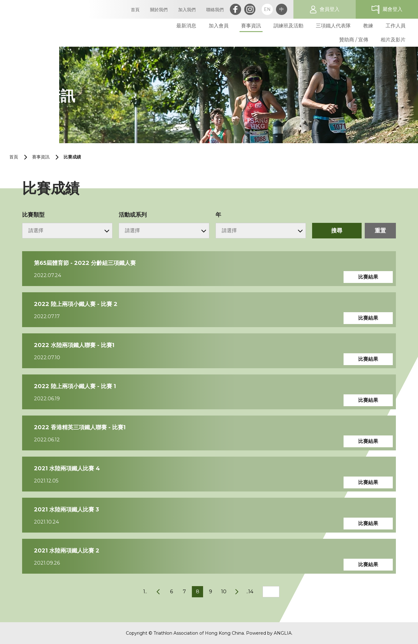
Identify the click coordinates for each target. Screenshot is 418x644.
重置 (380, 230)
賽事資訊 (41, 157)
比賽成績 (72, 157)
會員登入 (330, 9)
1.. (145, 592)
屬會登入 (392, 9)
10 (223, 592)
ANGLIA (283, 633)
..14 (249, 592)
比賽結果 (368, 277)
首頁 (13, 157)
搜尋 (336, 230)
